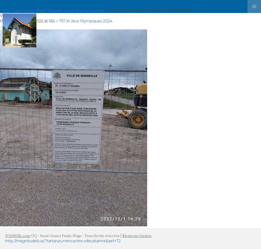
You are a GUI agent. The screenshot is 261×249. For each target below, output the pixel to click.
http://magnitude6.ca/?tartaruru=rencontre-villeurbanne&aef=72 (63, 241)
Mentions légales (137, 235)
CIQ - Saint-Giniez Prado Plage (30, 10)
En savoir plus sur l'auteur (81, 10)
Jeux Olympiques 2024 (91, 21)
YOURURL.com (17, 235)
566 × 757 (57, 21)
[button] (254, 6)
